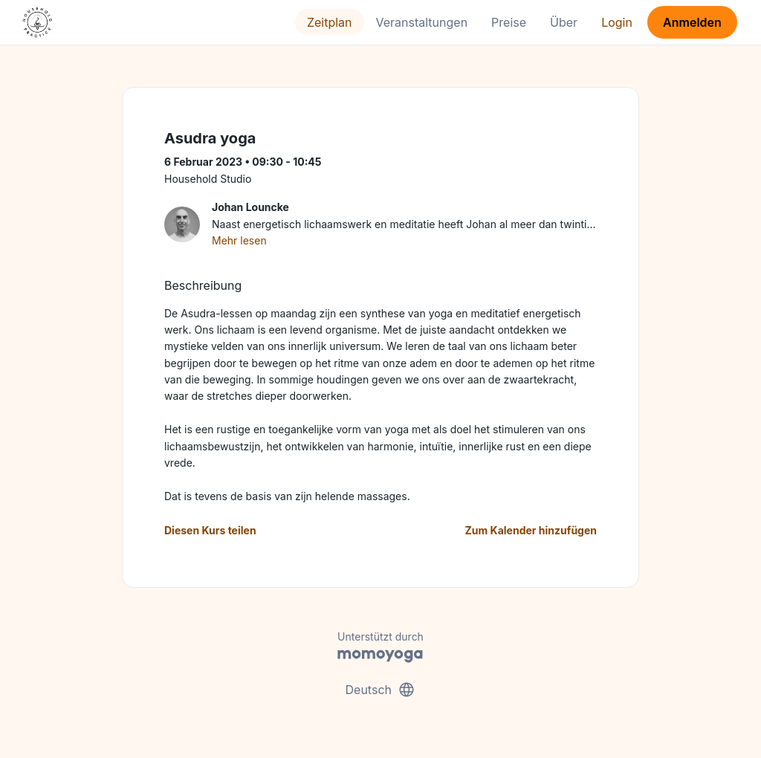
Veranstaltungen (422, 22)
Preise (508, 22)
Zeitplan (329, 22)
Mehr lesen (239, 240)
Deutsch (381, 690)
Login (616, 22)
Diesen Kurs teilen (210, 530)
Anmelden (692, 22)
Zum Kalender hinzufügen (531, 530)
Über (563, 22)
